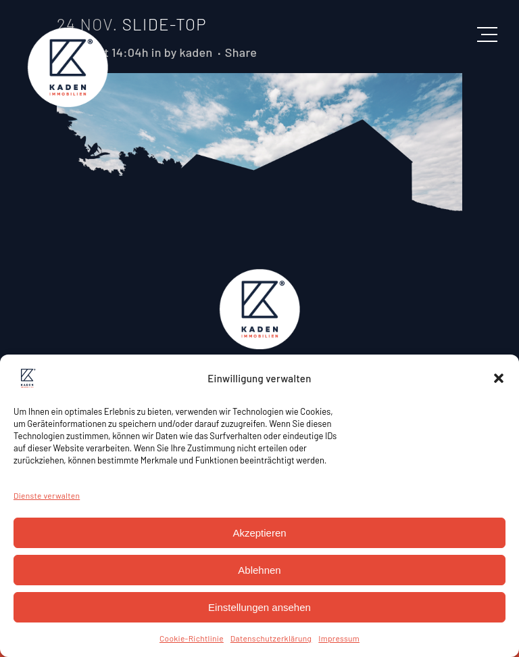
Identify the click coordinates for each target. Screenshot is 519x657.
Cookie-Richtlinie (191, 638)
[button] (498, 378)
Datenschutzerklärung (271, 638)
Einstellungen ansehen (259, 607)
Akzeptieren (259, 533)
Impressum (339, 638)
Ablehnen (259, 570)
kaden (195, 52)
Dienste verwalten (47, 495)
